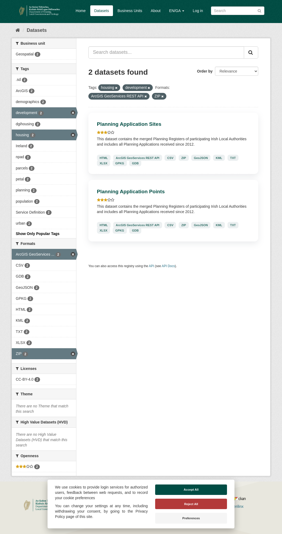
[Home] (17, 30)
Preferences (191, 518)
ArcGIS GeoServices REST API (137, 157)
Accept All (191, 489)
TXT (233, 157)
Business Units (130, 11)
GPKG (119, 163)
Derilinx (235, 506)
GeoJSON (201, 157)
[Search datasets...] (166, 52)
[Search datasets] (237, 10)
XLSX (103, 163)
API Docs (168, 266)
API (151, 266)
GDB (135, 163)
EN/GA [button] (176, 11)
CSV (170, 157)
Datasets (101, 11)
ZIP (183, 157)
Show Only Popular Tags (38, 234)
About (156, 11)
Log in (198, 11)
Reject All (191, 504)
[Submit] (259, 10)
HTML (104, 157)
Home (80, 11)
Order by (205, 71)
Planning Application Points (131, 191)
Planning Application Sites (129, 124)
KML (219, 157)
